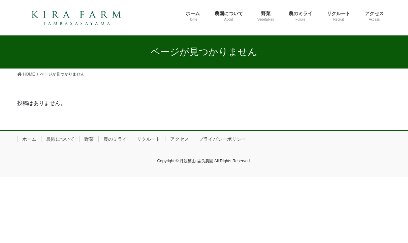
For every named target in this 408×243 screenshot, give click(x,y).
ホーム (29, 139)
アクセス (179, 139)
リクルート (148, 139)
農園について (60, 139)
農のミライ (115, 139)
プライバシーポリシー (222, 139)
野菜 (89, 139)
